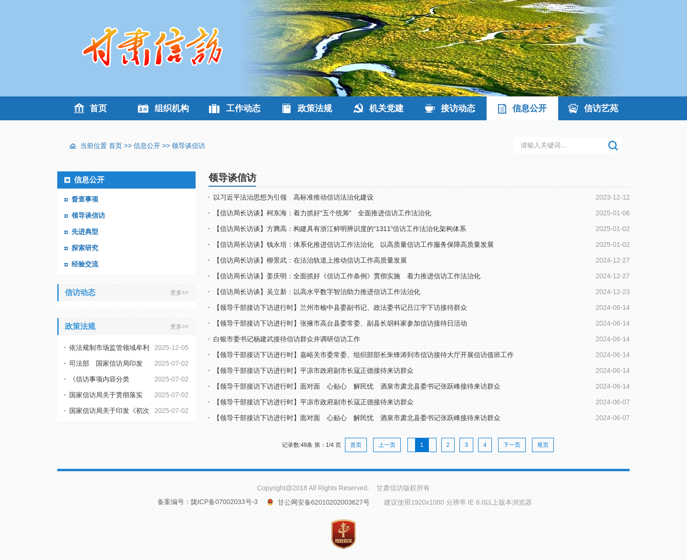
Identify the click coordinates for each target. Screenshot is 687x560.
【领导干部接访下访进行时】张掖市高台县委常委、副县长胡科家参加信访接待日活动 (340, 323)
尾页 (543, 445)
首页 (98, 108)
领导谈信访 (188, 145)
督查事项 (85, 199)
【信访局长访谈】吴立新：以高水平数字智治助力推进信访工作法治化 (316, 292)
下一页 (511, 445)
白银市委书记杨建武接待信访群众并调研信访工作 (286, 339)
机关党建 (386, 108)
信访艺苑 (601, 108)
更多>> (179, 292)
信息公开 (529, 108)
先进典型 (85, 231)
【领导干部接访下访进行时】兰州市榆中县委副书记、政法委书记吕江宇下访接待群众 (340, 307)
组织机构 (172, 108)
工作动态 (243, 108)
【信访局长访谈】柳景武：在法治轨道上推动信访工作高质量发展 (310, 260)
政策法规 (315, 108)
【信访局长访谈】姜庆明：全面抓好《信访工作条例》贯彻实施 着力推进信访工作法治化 (346, 276)
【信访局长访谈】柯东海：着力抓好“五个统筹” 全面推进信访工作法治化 (322, 213)
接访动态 (458, 108)
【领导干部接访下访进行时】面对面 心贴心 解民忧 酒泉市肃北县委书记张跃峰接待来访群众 (356, 386)
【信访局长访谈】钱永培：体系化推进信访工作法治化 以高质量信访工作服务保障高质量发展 (353, 244)
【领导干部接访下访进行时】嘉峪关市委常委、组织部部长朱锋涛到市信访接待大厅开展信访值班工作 (363, 355)
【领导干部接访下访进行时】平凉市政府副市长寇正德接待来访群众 (313, 370)
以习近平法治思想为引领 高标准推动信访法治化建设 (293, 197)
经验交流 (85, 264)
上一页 (387, 445)
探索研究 (85, 248)
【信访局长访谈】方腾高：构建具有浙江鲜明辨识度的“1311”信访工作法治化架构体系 (339, 228)
